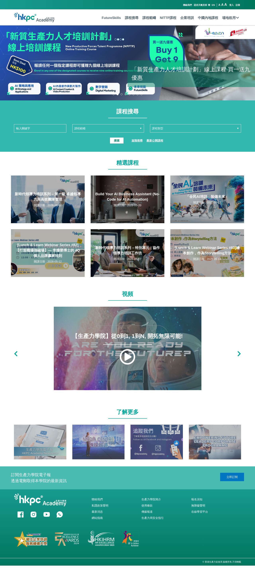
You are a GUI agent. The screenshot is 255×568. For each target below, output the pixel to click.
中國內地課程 (208, 18)
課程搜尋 (131, 18)
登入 (231, 5)
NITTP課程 (168, 18)
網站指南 (97, 517)
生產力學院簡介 (151, 499)
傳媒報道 (147, 511)
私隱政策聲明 (100, 505)
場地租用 (230, 18)
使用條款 (147, 505)
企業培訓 (187, 18)
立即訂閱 (232, 477)
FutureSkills (111, 18)
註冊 (238, 5)
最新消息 (97, 511)
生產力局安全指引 (152, 517)
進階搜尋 (137, 140)
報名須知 (196, 499)
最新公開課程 (154, 140)
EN (213, 5)
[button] (114, 94)
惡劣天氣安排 (200, 5)
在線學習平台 (199, 511)
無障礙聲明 (198, 505)
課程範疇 (149, 18)
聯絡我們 (187, 5)
